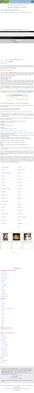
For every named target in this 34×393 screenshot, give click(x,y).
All (7, 294)
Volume (2, 324)
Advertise (22, 389)
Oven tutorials (19, 172)
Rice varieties (3, 341)
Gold (2, 331)
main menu (12, 4)
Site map (18, 226)
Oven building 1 (3, 220)
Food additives (19, 204)
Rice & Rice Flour (4, 278)
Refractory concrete (4, 194)
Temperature (3, 289)
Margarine (3, 339)
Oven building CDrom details (5, 172)
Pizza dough (19, 182)
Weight (2, 326)
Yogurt (2, 287)
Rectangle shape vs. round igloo (6, 188)
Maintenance (19, 194)
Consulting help (19, 223)
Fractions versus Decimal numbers (7, 308)
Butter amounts (4, 271)
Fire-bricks (2, 207)
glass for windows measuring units (15, 59)
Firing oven (19, 191)
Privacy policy (6, 389)
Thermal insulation (4, 204)
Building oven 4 (19, 213)
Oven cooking (19, 185)
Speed (2, 319)
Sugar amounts (3, 284)
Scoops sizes (3, 291)
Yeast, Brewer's (4, 348)
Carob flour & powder (5, 273)
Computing (3, 303)
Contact (19, 389)
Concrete (2, 358)
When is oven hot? (20, 179)
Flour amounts (3, 275)
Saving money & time (4, 213)
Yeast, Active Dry (4, 346)
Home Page (3, 169)
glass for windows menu (17, 4)
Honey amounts (4, 277)
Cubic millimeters (23, 4)
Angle (2, 299)
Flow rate (3, 306)
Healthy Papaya (19, 207)
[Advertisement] (17, 20)
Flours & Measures (4, 337)
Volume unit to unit (4, 353)
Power (2, 315)
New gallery (3, 179)
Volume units (3, 294)
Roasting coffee (19, 188)
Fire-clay (2, 210)
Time (2, 322)
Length (2, 310)
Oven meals (3, 182)
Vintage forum (3, 185)
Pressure (2, 317)
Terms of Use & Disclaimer (13, 389)
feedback (20, 380)
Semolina (3, 282)
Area (2, 301)
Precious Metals (4, 329)
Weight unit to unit (4, 355)
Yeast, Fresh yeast (4, 350)
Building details (3, 191)
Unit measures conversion (21, 169)
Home (4, 1)
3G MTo (18, 201)
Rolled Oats (3, 280)
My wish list (19, 220)
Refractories (3, 362)
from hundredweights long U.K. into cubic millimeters (13, 29)
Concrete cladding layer (4, 201)
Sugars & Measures (4, 344)
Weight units (3, 296)
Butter (2, 334)
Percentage (3, 313)
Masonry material (4, 360)
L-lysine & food (19, 210)
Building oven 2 (3, 223)
